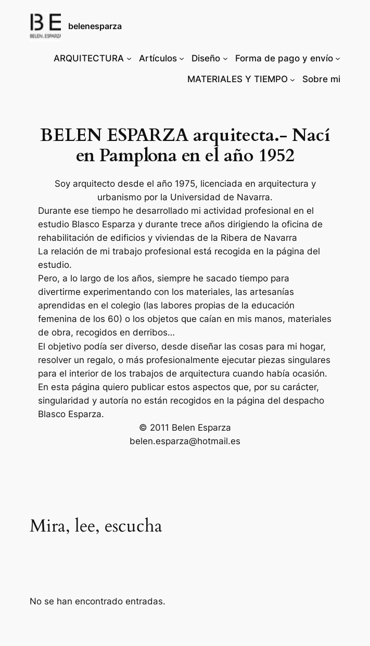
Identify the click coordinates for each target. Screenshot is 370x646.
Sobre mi (321, 79)
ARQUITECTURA (89, 58)
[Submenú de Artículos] (181, 58)
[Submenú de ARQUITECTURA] (129, 58)
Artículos (158, 58)
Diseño (206, 58)
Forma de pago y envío (284, 58)
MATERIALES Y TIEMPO (237, 79)
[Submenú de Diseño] (225, 58)
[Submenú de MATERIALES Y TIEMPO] (292, 79)
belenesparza (95, 26)
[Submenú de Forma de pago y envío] (337, 58)
